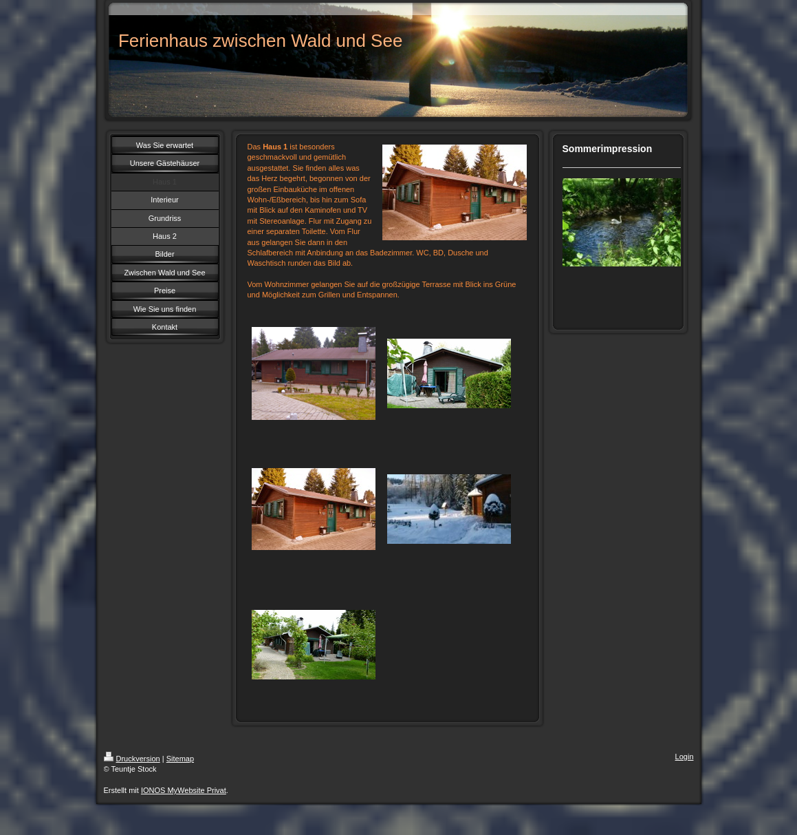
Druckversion (132, 758)
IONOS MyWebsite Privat (183, 790)
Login (684, 756)
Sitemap (180, 758)
